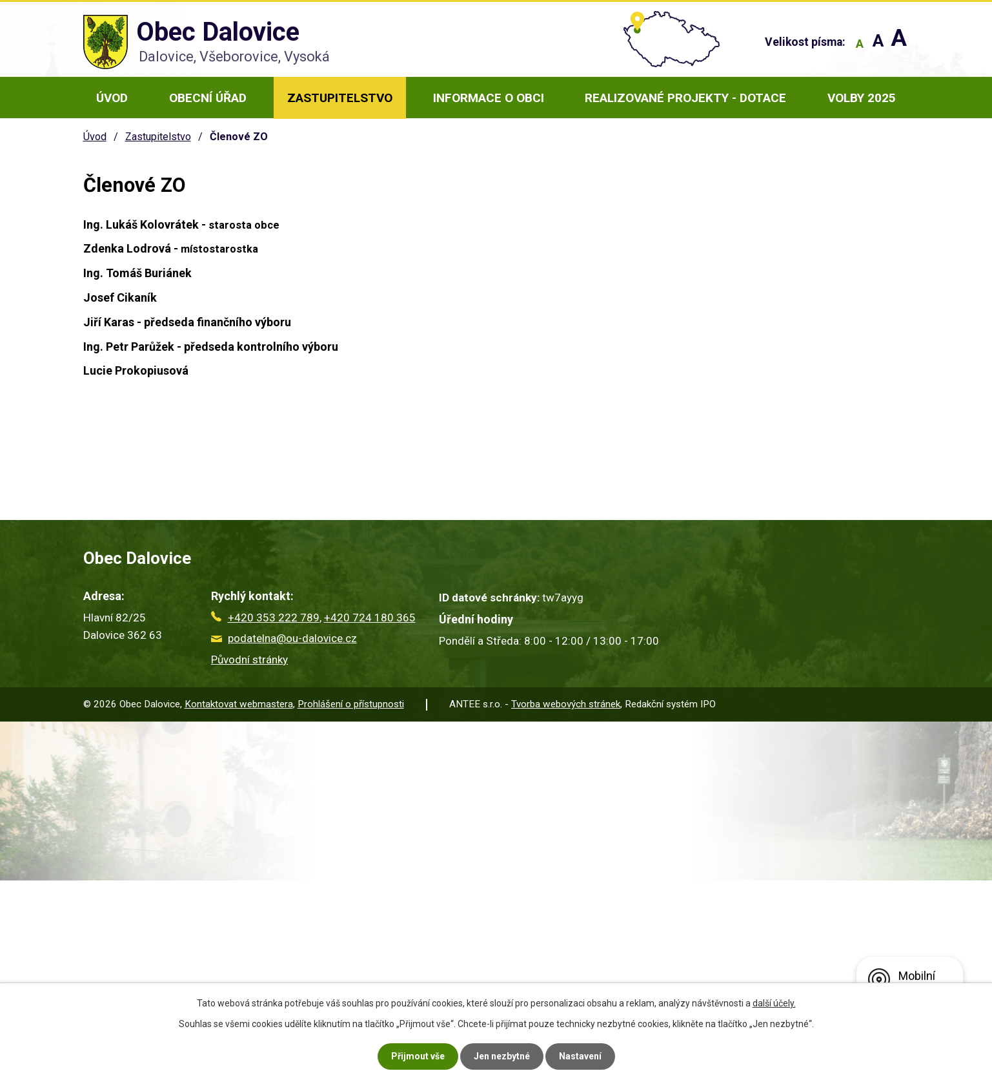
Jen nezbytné (502, 1056)
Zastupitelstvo (339, 97)
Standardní (878, 44)
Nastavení (580, 1056)
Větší (899, 44)
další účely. (774, 1003)
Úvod (112, 97)
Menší (860, 44)
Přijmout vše (418, 1056)
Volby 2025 (861, 97)
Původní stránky (249, 659)
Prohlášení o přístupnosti (351, 704)
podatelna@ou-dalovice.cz (284, 638)
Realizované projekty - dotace (685, 97)
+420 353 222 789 (265, 617)
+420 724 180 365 (370, 617)
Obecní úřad (208, 97)
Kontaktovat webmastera (239, 704)
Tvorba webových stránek (565, 704)
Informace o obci (488, 97)
